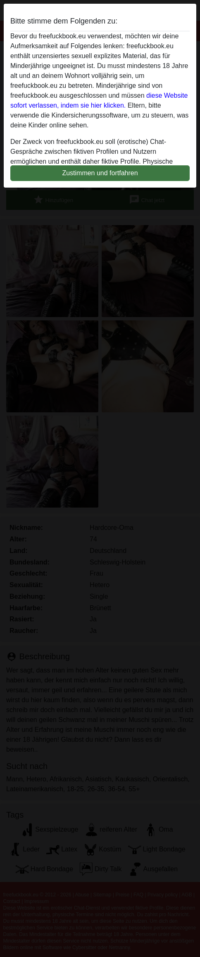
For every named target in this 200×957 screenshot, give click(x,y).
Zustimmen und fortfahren (100, 172)
